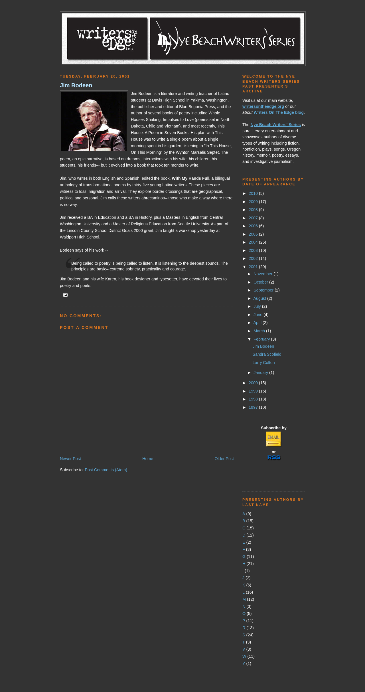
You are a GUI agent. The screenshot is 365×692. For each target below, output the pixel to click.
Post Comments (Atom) (106, 470)
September (264, 290)
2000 (254, 383)
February (262, 339)
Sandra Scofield (267, 354)
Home (147, 458)
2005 (254, 234)
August (260, 298)
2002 (254, 258)
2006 (254, 226)
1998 (254, 399)
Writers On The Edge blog (279, 112)
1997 (254, 407)
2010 (254, 193)
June (258, 314)
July (258, 306)
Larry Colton (264, 362)
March (260, 331)
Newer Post (70, 458)
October (261, 282)
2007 (254, 218)
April (258, 322)
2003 (254, 250)
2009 (254, 201)
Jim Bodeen (76, 85)
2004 (254, 242)
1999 (254, 391)
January (261, 372)
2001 (254, 266)
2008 (254, 209)
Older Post (224, 458)
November (263, 274)
